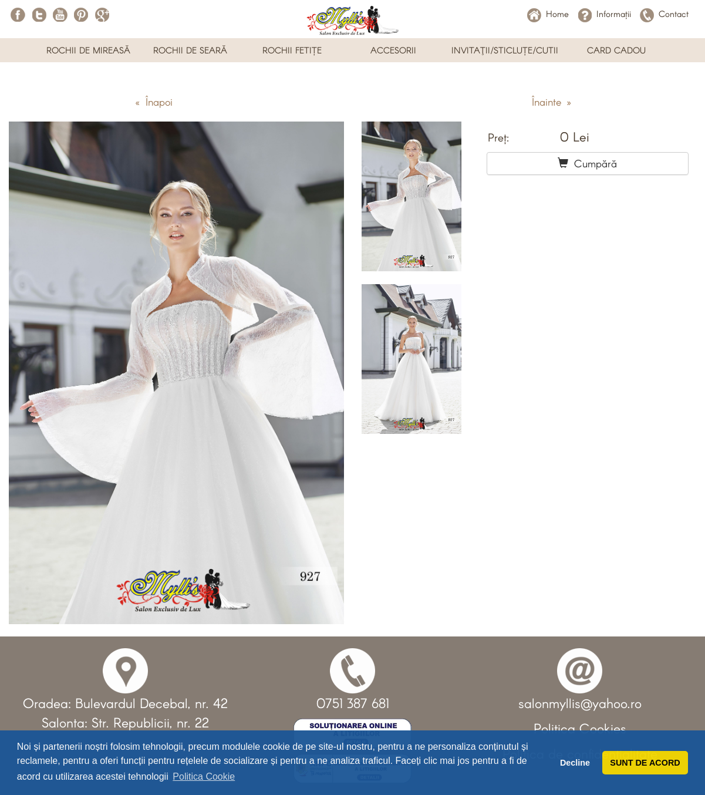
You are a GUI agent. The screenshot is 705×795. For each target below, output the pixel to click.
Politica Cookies (580, 728)
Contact (664, 13)
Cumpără (587, 163)
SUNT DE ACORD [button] (645, 762)
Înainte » (551, 101)
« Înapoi (154, 101)
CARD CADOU (616, 50)
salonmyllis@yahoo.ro (580, 703)
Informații (604, 13)
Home (548, 13)
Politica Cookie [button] (204, 776)
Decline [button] (575, 762)
